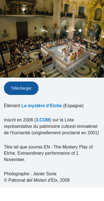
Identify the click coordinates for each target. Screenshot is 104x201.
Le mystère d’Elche (41, 105)
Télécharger (21, 88)
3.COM (43, 120)
